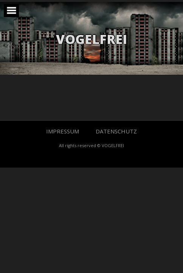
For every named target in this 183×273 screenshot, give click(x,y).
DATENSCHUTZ (116, 131)
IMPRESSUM (63, 131)
